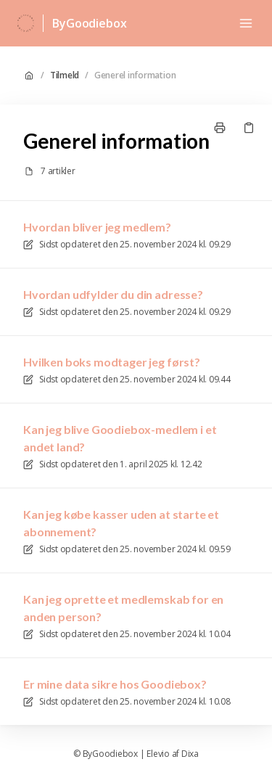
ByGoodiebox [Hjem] (89, 23)
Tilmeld (64, 75)
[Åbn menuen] (245, 23)
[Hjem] (26, 23)
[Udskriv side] (219, 127)
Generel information (135, 75)
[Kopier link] (248, 127)
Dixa (190, 754)
